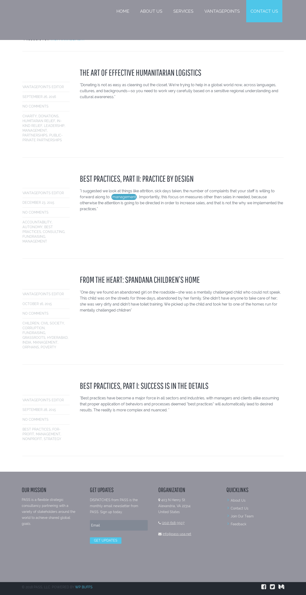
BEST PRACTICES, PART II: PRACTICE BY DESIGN (137, 178)
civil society (52, 323)
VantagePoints (222, 11)
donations (48, 116)
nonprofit (32, 439)
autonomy (32, 227)
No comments (35, 106)
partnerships (35, 135)
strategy (52, 439)
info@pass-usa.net (177, 534)
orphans (30, 347)
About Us (151, 11)
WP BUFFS (84, 587)
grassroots (33, 338)
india (26, 342)
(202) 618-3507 (173, 523)
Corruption (33, 328)
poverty (48, 347)
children (30, 323)
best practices (36, 429)
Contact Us (264, 11)
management (34, 130)
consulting (54, 232)
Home (122, 11)
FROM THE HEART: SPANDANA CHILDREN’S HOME (140, 279)
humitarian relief (38, 121)
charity (29, 116)
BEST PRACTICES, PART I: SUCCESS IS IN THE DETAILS (144, 386)
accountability (37, 222)
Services (183, 11)
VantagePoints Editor (43, 87)
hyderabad (57, 338)
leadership (54, 126)
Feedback (238, 524)
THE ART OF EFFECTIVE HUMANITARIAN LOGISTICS (140, 72)
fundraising (33, 236)
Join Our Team (242, 516)
